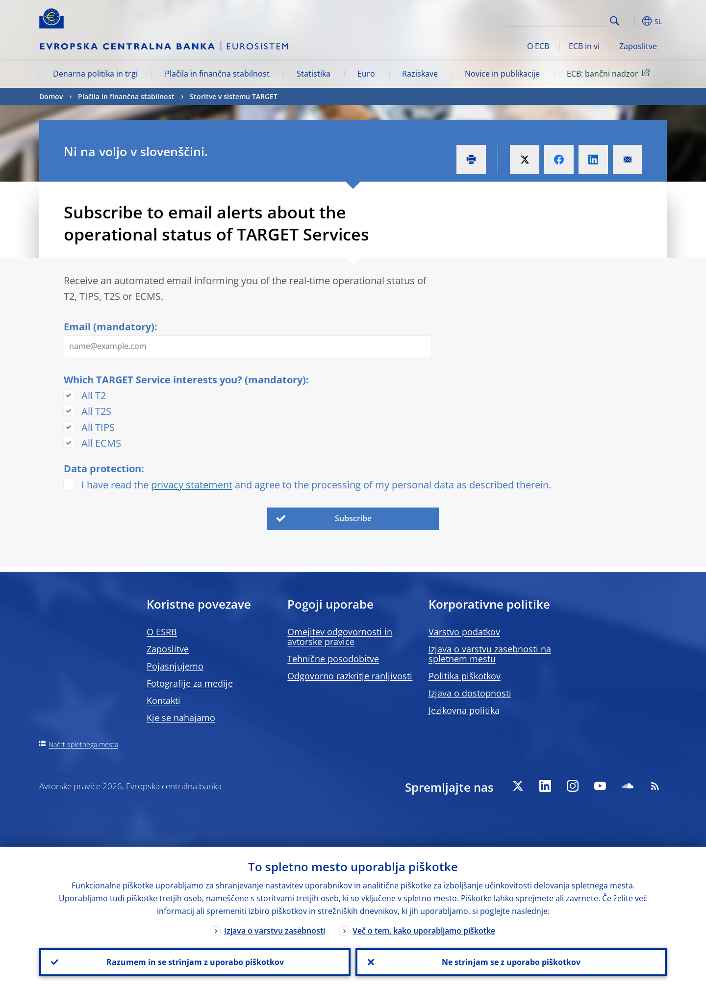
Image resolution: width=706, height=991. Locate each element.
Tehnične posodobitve (333, 659)
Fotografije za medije (190, 683)
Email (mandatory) (109, 326)
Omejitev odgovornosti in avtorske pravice (339, 636)
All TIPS (98, 427)
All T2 (93, 395)
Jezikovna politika (464, 710)
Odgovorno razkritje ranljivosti (349, 676)
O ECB (538, 46)
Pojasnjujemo (175, 666)
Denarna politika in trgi (95, 73)
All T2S (96, 411)
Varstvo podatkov (464, 632)
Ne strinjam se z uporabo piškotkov (511, 962)
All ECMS (101, 443)
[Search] (557, 19)
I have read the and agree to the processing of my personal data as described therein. (316, 484)
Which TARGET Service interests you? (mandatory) (185, 379)
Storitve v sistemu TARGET (233, 96)
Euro (366, 73)
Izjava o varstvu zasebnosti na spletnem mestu (490, 654)
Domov (51, 96)
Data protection (102, 468)
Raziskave (420, 73)
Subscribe (353, 518)
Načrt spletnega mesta (83, 744)
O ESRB (162, 632)
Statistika (313, 73)
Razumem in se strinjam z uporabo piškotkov (195, 962)
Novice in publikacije (502, 73)
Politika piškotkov (465, 676)
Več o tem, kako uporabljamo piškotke (424, 930)
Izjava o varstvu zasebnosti (274, 930)
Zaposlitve (638, 46)
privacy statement (191, 484)
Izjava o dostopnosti (470, 693)
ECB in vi (584, 46)
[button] (632, 21)
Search (614, 20)
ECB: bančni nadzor (610, 73)
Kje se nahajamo (181, 717)
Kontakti (163, 700)
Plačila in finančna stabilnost (217, 73)
